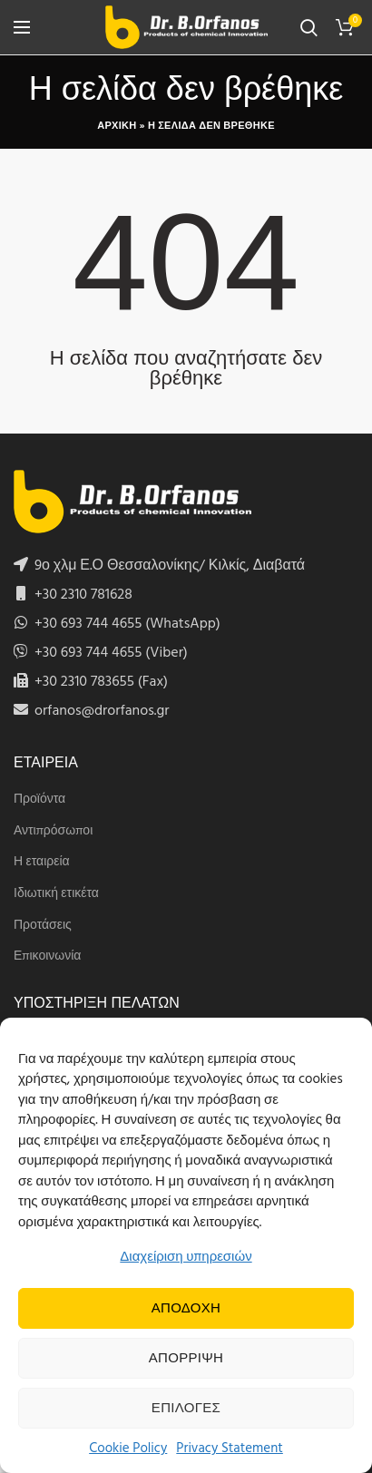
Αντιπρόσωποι (53, 832)
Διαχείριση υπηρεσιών (185, 1257)
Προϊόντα (39, 800)
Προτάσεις (43, 926)
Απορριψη (186, 1359)
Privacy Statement (229, 1448)
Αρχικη (116, 126)
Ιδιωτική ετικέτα (56, 894)
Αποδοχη (186, 1309)
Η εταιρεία (42, 863)
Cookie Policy (128, 1448)
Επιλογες (186, 1408)
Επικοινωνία (47, 957)
